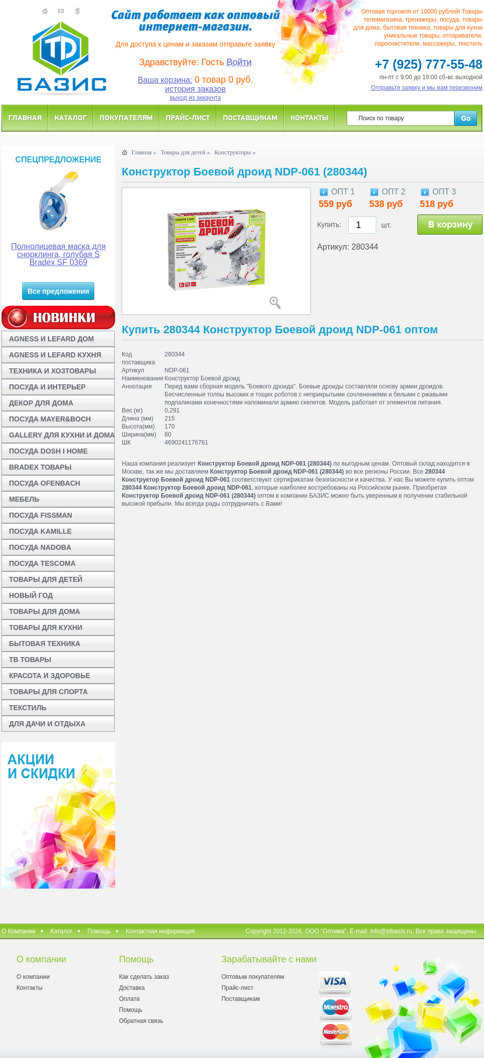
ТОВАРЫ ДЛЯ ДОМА (44, 611)
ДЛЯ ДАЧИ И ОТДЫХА (47, 724)
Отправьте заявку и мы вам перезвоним (427, 87)
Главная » (143, 152)
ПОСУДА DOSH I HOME (48, 451)
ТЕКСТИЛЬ (28, 708)
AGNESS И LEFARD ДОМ (51, 339)
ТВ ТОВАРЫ (30, 660)
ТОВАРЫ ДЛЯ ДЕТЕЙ (46, 579)
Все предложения (58, 291)
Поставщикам (250, 117)
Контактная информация (160, 931)
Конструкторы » (235, 152)
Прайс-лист (188, 117)
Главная (25, 117)
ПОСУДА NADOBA (40, 547)
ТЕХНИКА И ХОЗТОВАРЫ (52, 371)
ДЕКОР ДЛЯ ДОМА (41, 403)
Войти (239, 62)
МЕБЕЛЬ (24, 499)
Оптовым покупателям (252, 976)
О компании (33, 976)
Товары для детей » (185, 152)
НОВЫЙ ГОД (31, 595)
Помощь (99, 931)
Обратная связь (141, 1020)
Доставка (132, 987)
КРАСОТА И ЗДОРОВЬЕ (49, 676)
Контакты (310, 117)
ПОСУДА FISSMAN (40, 515)
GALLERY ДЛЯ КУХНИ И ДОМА (62, 435)
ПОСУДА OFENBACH (44, 483)
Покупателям (126, 117)
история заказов (195, 89)
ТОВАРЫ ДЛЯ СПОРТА (48, 692)
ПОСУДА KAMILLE (40, 531)
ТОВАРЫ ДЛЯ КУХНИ (45, 627)
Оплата (129, 998)
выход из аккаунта (195, 97)
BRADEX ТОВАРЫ (40, 467)
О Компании (19, 931)
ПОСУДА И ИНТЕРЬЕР (47, 387)
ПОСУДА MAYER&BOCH (50, 419)
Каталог (71, 117)
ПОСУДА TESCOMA (42, 563)
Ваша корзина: (165, 80)
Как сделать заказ (144, 976)
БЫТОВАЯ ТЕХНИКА (44, 644)
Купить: (329, 225)
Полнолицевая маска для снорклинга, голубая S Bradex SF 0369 (58, 254)
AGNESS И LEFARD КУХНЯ (55, 355)
